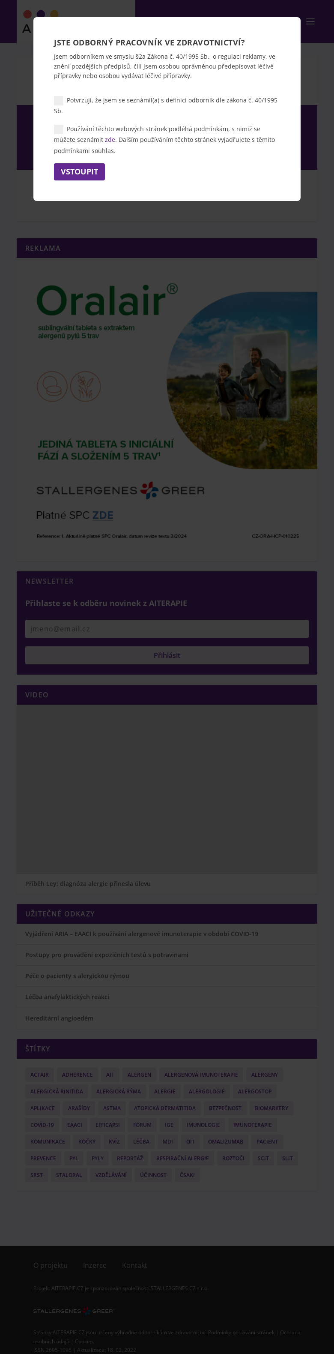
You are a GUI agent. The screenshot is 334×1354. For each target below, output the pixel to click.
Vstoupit (79, 171)
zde (110, 139)
